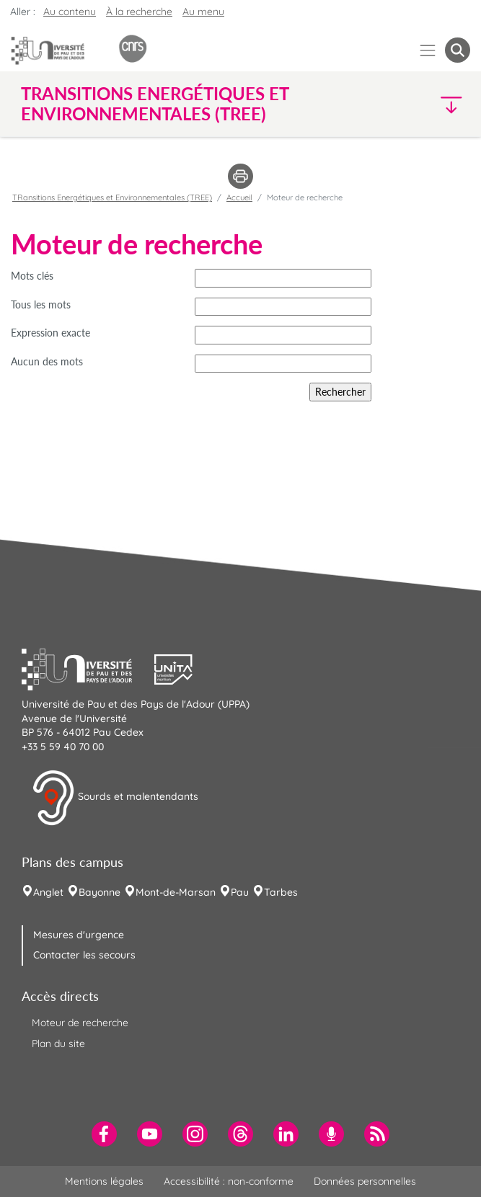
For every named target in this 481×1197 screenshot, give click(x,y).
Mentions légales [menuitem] (104, 1181)
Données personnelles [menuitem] (365, 1181)
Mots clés (32, 276)
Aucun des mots (47, 361)
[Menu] (428, 50)
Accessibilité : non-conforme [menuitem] (229, 1181)
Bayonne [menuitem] (99, 892)
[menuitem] (104, 1134)
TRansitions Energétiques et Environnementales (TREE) (112, 197)
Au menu (203, 11)
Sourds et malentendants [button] (115, 798)
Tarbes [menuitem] (281, 892)
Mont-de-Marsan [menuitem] (176, 892)
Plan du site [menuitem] (58, 1043)
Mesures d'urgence (78, 934)
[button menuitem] (457, 50)
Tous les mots (41, 304)
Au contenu (69, 11)
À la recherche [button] (139, 11)
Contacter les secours (84, 954)
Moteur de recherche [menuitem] (80, 1022)
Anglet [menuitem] (48, 892)
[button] (416, 104)
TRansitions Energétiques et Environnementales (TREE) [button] (154, 104)
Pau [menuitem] (240, 892)
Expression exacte (50, 332)
